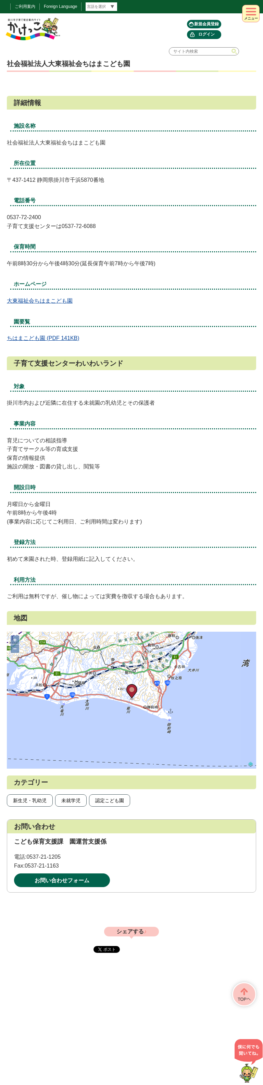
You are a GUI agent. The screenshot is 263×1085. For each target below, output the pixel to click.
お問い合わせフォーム (62, 880)
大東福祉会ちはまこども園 (40, 301)
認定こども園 (109, 800)
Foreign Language (60, 6)
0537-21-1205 (43, 857)
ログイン (206, 34)
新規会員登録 (206, 24)
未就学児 (70, 800)
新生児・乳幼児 (30, 800)
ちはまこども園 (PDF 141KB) (43, 338)
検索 (235, 51)
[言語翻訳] (101, 6)
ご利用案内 (25, 6)
